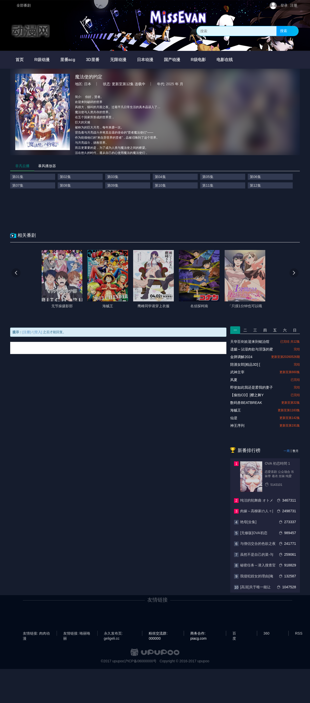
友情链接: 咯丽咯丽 (76, 633)
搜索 (283, 31)
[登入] (38, 332)
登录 (284, 5)
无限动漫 (118, 59)
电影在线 (224, 59)
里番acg (67, 59)
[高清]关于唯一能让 (255, 587)
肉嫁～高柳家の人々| (256, 511)
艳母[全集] (248, 522)
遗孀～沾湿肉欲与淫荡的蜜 (251, 349)
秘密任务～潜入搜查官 (258, 565)
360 (266, 633)
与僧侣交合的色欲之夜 (258, 543)
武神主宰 (237, 372)
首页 (20, 59)
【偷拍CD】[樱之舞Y (247, 395)
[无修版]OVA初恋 (253, 533)
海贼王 (235, 410)
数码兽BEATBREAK (246, 403)
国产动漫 (172, 59)
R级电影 (198, 59)
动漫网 (30, 31)
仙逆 (233, 418)
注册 (293, 5)
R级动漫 (42, 59)
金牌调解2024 (241, 357)
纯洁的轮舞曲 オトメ (256, 500)
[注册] (26, 332)
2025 (170, 84)
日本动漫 (145, 59)
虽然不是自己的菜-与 (256, 554)
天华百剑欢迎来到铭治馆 (249, 342)
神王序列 (237, 425)
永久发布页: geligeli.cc (113, 633)
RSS (298, 633)
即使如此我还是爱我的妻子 (251, 387)
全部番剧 (24, 5)
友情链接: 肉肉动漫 (36, 633)
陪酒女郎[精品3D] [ (245, 364)
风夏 (233, 380)
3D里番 (92, 59)
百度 (234, 633)
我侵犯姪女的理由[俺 (256, 576)
